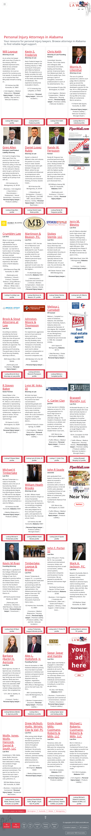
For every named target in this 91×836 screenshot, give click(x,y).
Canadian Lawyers (70, 827)
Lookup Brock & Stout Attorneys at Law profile (12, 375)
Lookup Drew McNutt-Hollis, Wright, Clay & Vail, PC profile (34, 801)
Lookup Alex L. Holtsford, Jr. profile (34, 713)
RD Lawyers (84, 827)
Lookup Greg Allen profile (12, 211)
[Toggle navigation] (4, 4)
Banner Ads (54, 826)
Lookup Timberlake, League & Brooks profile (34, 630)
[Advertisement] (45, 21)
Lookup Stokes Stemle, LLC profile (56, 296)
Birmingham (31, 811)
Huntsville (42, 811)
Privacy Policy (45, 826)
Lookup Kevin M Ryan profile (12, 630)
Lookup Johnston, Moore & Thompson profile (34, 374)
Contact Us (37, 826)
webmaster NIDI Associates (76, 833)
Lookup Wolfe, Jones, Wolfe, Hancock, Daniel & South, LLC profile (12, 801)
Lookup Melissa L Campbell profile (56, 375)
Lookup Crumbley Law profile (12, 296)
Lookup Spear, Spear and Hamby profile (57, 713)
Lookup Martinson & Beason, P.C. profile (34, 296)
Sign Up (24, 826)
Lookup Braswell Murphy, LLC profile (79, 459)
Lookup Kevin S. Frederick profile (34, 122)
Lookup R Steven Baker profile (12, 459)
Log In (30, 826)
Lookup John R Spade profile (57, 538)
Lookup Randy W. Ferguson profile (56, 211)
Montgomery (60, 811)
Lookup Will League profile (11, 122)
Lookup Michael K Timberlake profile (12, 538)
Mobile (50, 811)
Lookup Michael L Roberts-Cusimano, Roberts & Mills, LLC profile (79, 800)
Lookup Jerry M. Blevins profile (79, 296)
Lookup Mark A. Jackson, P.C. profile (79, 630)
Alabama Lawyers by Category (14, 811)
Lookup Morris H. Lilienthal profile (79, 122)
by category (16, 826)
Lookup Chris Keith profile (56, 122)
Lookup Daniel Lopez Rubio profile (34, 211)
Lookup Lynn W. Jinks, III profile (34, 459)
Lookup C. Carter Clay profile (56, 459)
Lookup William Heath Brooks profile (34, 538)
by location (6, 826)
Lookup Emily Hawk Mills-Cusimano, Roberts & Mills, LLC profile (57, 801)
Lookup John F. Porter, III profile (57, 630)
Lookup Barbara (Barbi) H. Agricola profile (12, 713)
